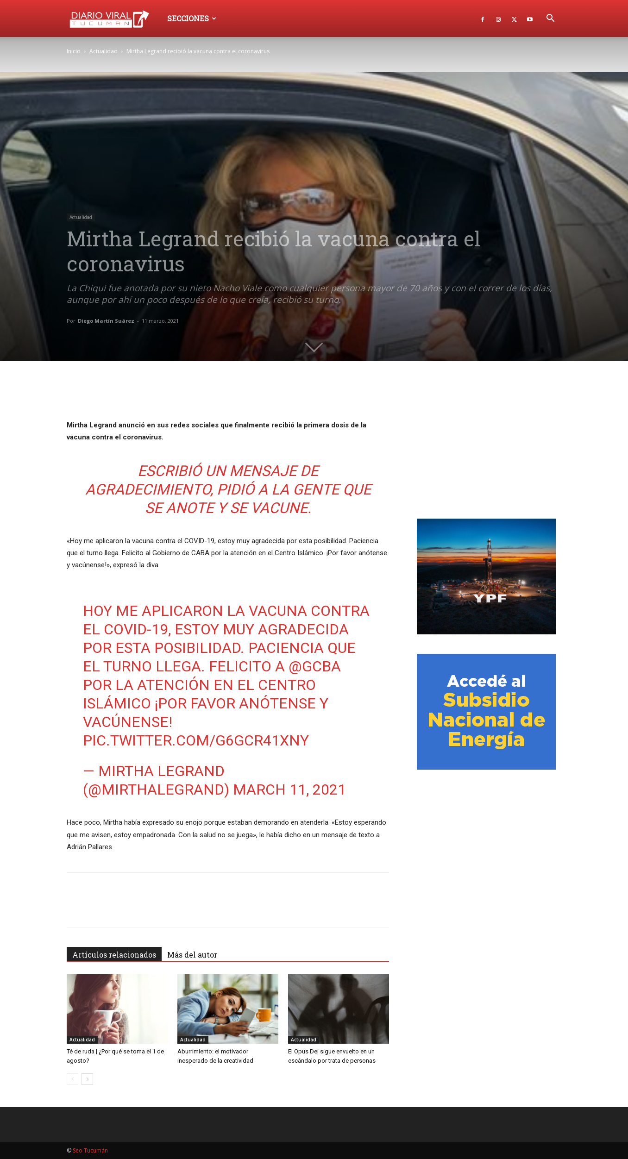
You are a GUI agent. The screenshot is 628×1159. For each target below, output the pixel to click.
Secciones (191, 18)
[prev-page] (72, 1079)
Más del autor (192, 954)
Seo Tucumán (90, 1150)
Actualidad (103, 51)
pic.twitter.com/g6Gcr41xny (196, 740)
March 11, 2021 (289, 789)
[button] (550, 19)
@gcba (315, 666)
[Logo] (114, 18)
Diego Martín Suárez (106, 320)
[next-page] (87, 1079)
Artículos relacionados (114, 954)
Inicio (74, 51)
